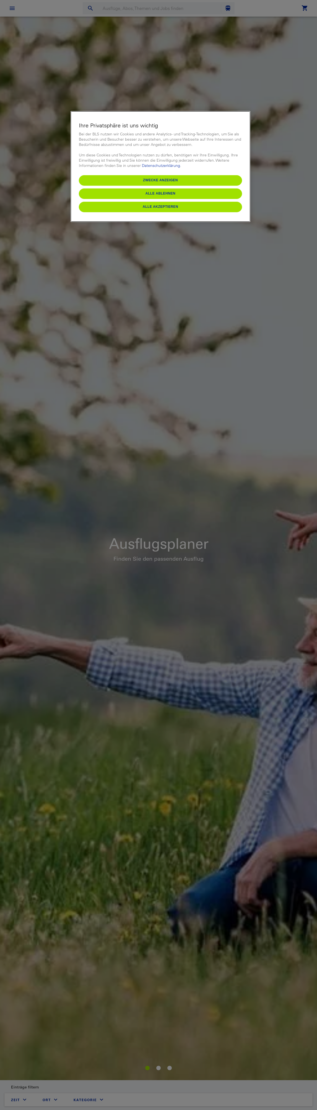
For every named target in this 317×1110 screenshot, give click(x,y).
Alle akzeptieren (160, 207)
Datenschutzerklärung (161, 165)
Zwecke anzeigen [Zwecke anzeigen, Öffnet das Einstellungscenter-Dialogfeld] (160, 180)
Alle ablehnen (160, 193)
